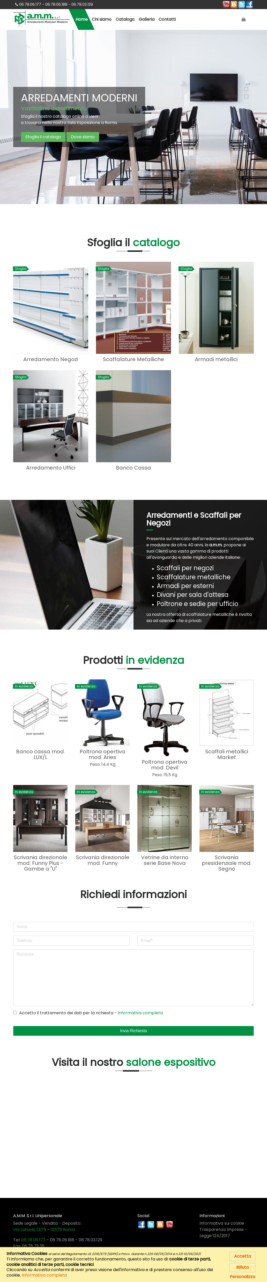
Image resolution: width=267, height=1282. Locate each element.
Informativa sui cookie (221, 1222)
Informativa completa (140, 1011)
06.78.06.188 (62, 1238)
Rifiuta (242, 1267)
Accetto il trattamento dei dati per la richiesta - (88, 1011)
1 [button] (246, 89)
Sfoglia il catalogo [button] (43, 137)
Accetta (242, 1256)
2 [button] (246, 96)
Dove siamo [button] (83, 137)
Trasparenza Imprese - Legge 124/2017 (223, 1231)
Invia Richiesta (133, 1029)
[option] (133, 117)
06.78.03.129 (90, 1238)
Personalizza (242, 1277)
